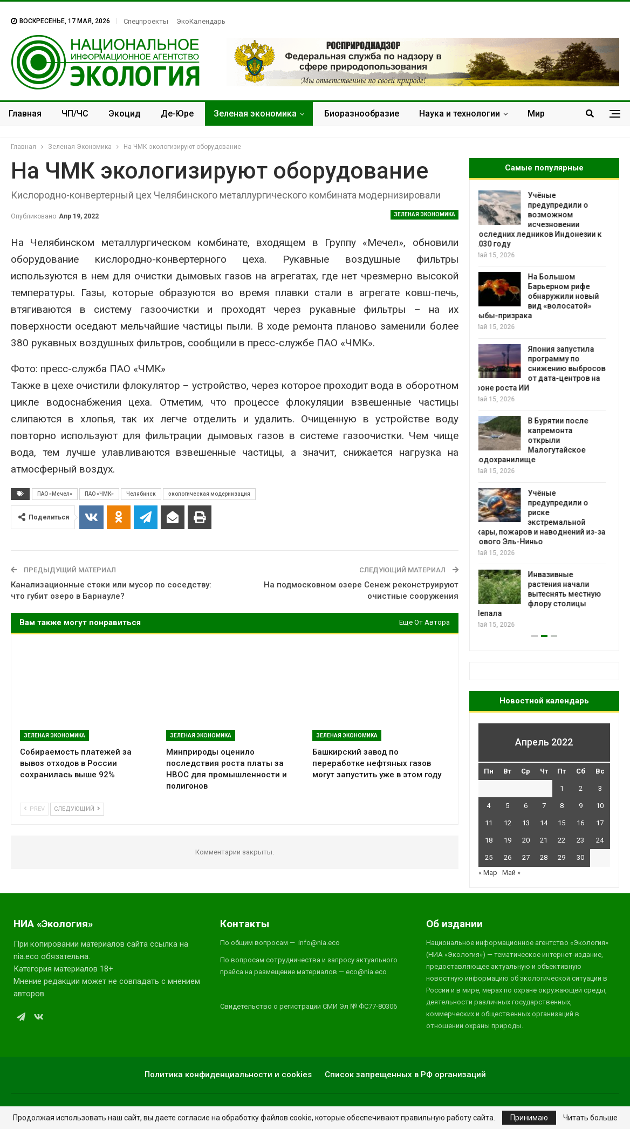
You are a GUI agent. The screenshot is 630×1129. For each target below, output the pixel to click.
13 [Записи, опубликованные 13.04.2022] (526, 823)
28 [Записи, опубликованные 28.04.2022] (543, 857)
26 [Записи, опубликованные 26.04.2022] (507, 857)
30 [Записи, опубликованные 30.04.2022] (580, 857)
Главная (25, 113)
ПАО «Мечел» (54, 494)
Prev (34, 808)
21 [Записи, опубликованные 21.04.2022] (543, 840)
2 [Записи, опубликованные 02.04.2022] (581, 788)
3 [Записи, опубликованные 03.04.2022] (600, 788)
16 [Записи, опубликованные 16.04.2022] (580, 823)
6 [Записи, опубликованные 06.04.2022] (526, 806)
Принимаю (529, 1117)
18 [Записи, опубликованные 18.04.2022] (488, 840)
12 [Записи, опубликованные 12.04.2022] (507, 823)
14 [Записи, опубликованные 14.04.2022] (543, 823)
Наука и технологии (459, 113)
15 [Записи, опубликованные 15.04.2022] (561, 823)
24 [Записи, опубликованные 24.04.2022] (600, 840)
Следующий (77, 808)
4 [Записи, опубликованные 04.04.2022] (488, 806)
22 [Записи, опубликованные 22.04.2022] (561, 840)
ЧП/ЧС (74, 113)
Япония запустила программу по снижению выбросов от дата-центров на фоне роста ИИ (544, 368)
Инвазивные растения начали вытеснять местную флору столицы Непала (541, 594)
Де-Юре (177, 113)
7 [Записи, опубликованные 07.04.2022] (544, 806)
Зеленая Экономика (424, 214)
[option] (544, 410)
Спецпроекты (146, 21)
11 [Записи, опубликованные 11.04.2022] (488, 823)
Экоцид (124, 113)
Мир (536, 113)
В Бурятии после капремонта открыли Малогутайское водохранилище (535, 440)
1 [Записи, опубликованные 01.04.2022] (562, 788)
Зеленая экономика (255, 113)
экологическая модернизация (209, 494)
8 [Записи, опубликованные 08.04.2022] (562, 806)
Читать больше (590, 1117)
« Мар (487, 872)
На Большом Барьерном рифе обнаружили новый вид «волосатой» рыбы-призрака (540, 296)
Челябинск (141, 494)
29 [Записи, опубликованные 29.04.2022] (561, 857)
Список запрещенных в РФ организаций (405, 1074)
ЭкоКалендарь (200, 21)
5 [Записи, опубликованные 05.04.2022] (507, 806)
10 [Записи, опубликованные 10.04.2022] (600, 806)
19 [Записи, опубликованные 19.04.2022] (507, 840)
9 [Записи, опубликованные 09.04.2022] (581, 806)
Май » (511, 872)
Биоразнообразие (361, 113)
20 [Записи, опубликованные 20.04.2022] (526, 840)
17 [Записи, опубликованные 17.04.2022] (600, 823)
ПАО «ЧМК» (99, 494)
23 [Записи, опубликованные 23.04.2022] (580, 840)
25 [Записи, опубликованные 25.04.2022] (488, 857)
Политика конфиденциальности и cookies (228, 1074)
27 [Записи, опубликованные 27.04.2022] (526, 857)
